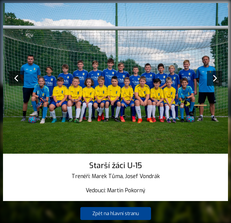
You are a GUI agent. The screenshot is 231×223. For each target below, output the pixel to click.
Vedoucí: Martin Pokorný (115, 190)
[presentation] (16, 78)
